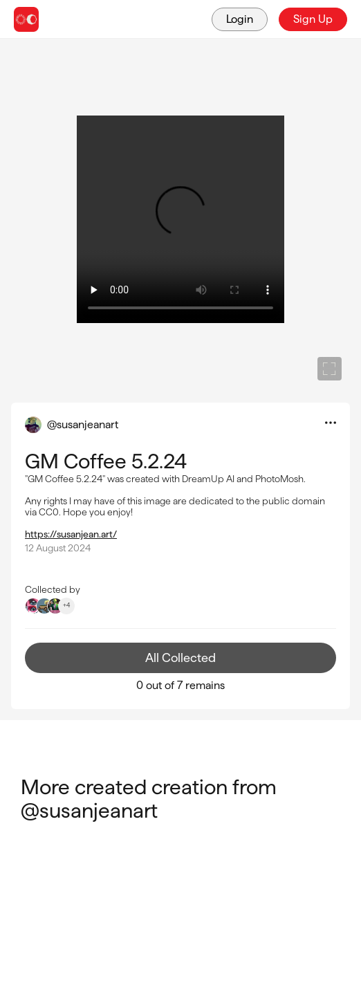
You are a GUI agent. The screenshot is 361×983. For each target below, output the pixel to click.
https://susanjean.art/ (71, 534)
